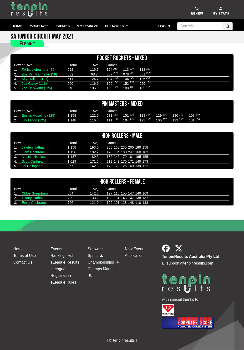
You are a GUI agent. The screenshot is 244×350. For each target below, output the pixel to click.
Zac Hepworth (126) (37, 88)
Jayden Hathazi (33, 147)
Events (63, 26)
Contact (39, 26)
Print (27, 43)
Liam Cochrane (33, 152)
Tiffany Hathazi (33, 198)
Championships (103, 262)
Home (16, 26)
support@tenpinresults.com (190, 263)
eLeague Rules (63, 282)
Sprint (95, 256)
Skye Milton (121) (35, 79)
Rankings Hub (63, 256)
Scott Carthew (32, 161)
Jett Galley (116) (34, 83)
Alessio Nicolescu (34, 157)
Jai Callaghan (32, 166)
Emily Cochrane (34, 203)
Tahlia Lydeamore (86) (39, 69)
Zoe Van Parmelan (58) (39, 74)
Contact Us (22, 262)
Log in (164, 26)
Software (87, 26)
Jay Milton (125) (34, 120)
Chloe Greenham (35, 193)
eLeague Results (65, 262)
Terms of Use (24, 256)
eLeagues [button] (115, 26)
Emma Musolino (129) (38, 115)
